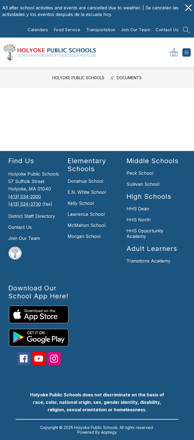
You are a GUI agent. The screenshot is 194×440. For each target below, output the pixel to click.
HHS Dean (137, 208)
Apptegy (109, 432)
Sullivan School (142, 184)
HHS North (138, 219)
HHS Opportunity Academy (144, 233)
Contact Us (167, 29)
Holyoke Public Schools (78, 77)
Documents (129, 77)
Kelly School (81, 203)
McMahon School (86, 225)
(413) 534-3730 (24, 204)
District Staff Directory (31, 216)
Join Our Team (135, 29)
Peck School (139, 173)
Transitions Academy (148, 261)
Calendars (38, 29)
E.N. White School (87, 192)
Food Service (67, 29)
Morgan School (84, 236)
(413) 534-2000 (24, 196)
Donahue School (85, 181)
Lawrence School (86, 214)
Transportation (100, 29)
